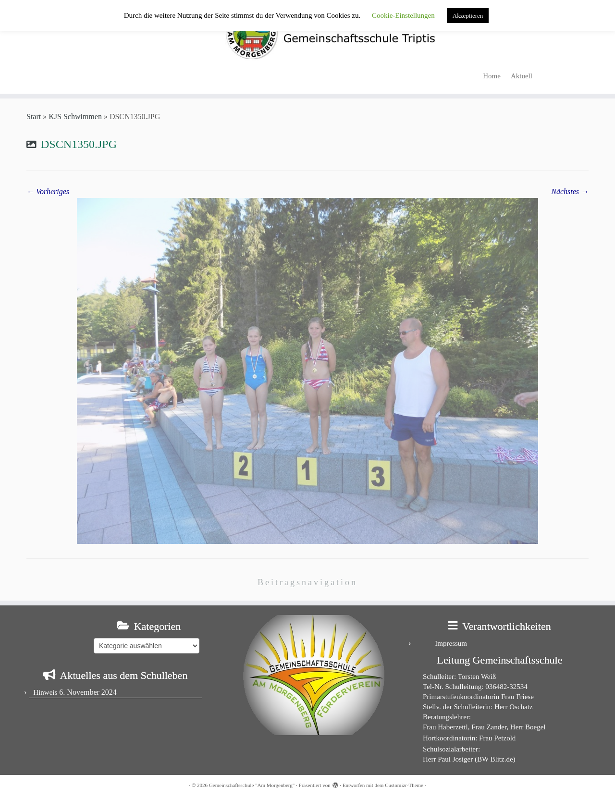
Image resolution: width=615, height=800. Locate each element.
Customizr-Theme (404, 785)
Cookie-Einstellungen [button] (403, 15)
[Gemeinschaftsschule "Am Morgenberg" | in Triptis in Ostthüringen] (307, 33)
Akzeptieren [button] (468, 15)
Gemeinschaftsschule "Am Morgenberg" (252, 785)
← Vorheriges (47, 191)
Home (492, 76)
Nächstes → (570, 191)
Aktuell (521, 76)
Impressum (451, 643)
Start (33, 116)
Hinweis (45, 692)
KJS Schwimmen (75, 116)
